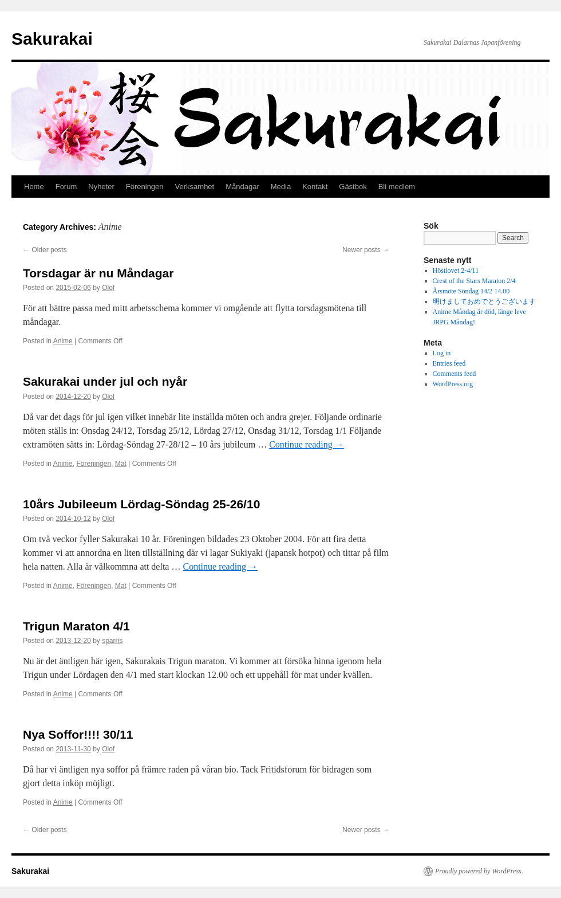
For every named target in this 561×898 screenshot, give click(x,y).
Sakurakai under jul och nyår (105, 381)
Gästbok (352, 186)
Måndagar (242, 186)
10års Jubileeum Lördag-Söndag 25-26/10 (141, 504)
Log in (442, 353)
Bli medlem (396, 186)
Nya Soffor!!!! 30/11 (78, 734)
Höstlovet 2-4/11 (456, 270)
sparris (112, 641)
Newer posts (365, 250)
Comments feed (454, 374)
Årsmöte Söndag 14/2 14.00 (471, 291)
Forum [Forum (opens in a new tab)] (66, 186)
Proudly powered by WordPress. (479, 871)
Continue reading (306, 444)
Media (281, 186)
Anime (63, 341)
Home (34, 186)
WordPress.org (453, 384)
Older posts (45, 250)
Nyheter (101, 186)
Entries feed (449, 363)
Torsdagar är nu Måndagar (98, 273)
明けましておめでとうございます (484, 301)
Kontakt (314, 186)
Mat (121, 464)
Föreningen (145, 186)
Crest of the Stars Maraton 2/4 (474, 281)
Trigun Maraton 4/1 (76, 626)
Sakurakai (52, 38)
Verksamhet (195, 186)
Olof (108, 288)
